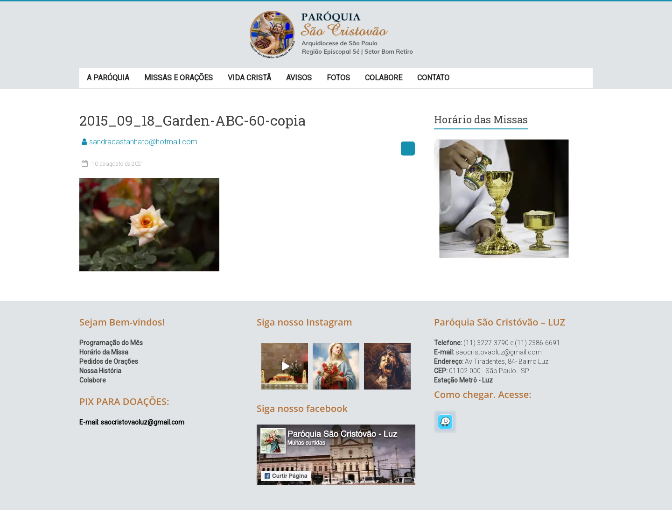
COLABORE (383, 77)
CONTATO (433, 77)
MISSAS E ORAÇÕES (178, 77)
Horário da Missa (103, 352)
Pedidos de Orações (108, 361)
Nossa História (100, 371)
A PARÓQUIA (108, 77)
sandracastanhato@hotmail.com (143, 141)
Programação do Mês (111, 343)
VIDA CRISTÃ (249, 77)
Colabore (92, 380)
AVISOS (299, 77)
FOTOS (338, 77)
